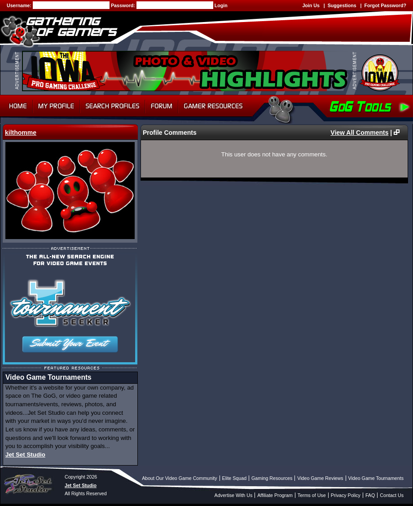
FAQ (370, 495)
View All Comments (359, 132)
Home (16, 106)
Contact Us (392, 495)
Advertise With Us (234, 495)
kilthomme (20, 132)
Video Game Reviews (320, 478)
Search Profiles (112, 106)
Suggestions (342, 5)
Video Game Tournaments (376, 478)
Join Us (311, 5)
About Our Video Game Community (179, 478)
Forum (161, 106)
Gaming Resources (271, 478)
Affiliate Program (275, 495)
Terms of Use (312, 495)
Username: (20, 5)
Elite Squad (234, 478)
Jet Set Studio (25, 454)
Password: (123, 5)
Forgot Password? (385, 5)
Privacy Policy (345, 495)
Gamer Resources (213, 106)
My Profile (56, 106)
